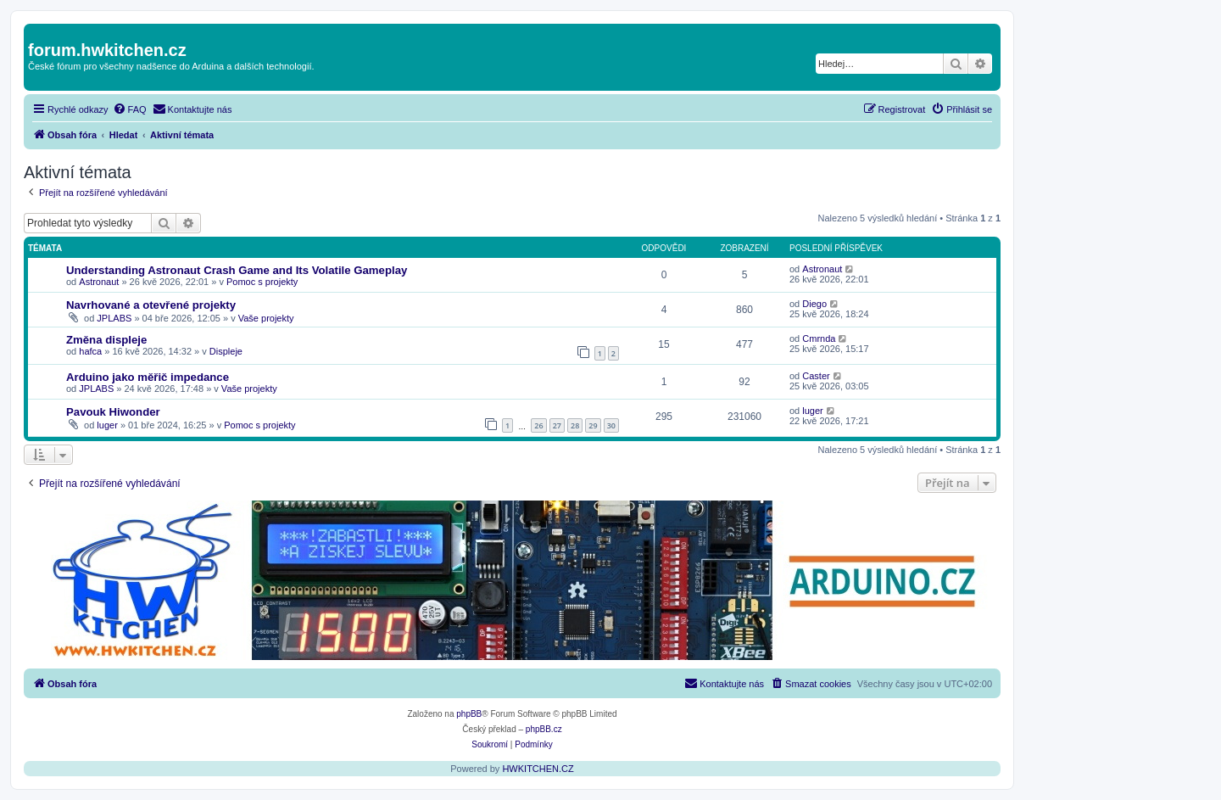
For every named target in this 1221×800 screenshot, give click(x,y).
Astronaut (99, 282)
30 (611, 425)
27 (557, 425)
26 (538, 425)
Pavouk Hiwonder (113, 412)
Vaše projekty (266, 318)
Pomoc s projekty (262, 282)
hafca (90, 351)
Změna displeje (106, 339)
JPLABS (114, 318)
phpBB (469, 714)
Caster (815, 376)
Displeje (226, 351)
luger (107, 425)
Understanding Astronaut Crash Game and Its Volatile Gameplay (236, 270)
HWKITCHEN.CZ (537, 769)
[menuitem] (130, 109)
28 (575, 425)
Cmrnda (818, 338)
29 (592, 425)
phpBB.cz (544, 729)
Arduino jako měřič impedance (147, 377)
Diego (814, 304)
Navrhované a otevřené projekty (151, 305)
